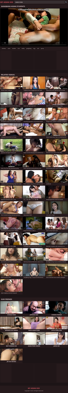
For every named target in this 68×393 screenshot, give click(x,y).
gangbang (28, 48)
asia (38, 48)
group (42, 48)
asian (9, 48)
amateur (4, 48)
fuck (19, 48)
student (14, 48)
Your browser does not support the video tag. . (34, 27)
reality (23, 48)
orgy (34, 48)
